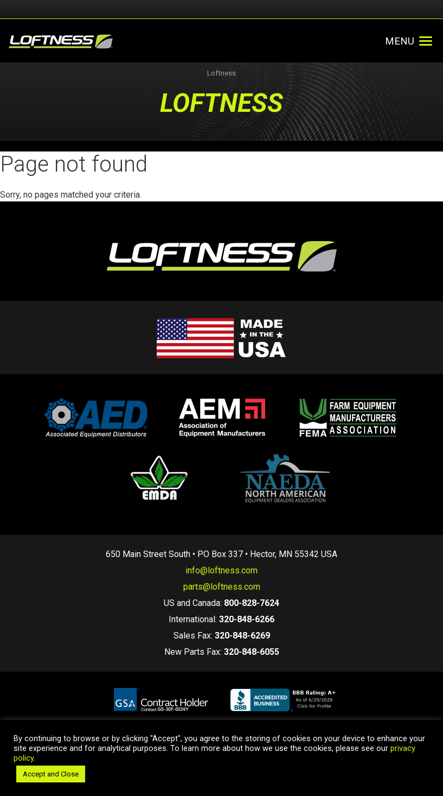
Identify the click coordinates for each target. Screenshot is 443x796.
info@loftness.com (221, 570)
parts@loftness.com (221, 587)
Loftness (221, 73)
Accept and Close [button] (51, 774)
